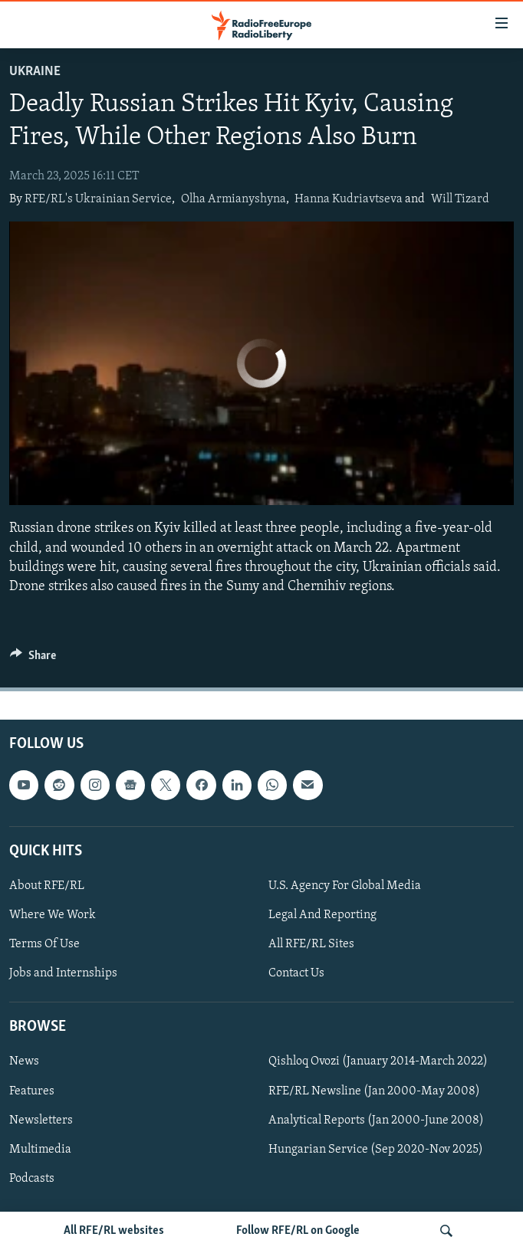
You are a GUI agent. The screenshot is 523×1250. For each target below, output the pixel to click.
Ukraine (35, 71)
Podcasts (31, 1179)
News (24, 1062)
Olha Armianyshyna (233, 199)
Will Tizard (460, 199)
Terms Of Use (44, 944)
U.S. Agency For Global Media (344, 886)
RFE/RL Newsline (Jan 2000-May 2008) (374, 1091)
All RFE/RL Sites (311, 944)
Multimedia (40, 1149)
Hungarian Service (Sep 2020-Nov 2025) (375, 1149)
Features (31, 1091)
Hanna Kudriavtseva (348, 199)
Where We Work (52, 915)
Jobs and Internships (63, 973)
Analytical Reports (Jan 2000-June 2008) (376, 1120)
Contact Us (296, 973)
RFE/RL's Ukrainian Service (98, 199)
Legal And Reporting (322, 915)
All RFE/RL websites (114, 1231)
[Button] (33, 659)
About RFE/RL (46, 886)
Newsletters (41, 1120)
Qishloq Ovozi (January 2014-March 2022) (378, 1062)
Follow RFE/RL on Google (298, 1231)
